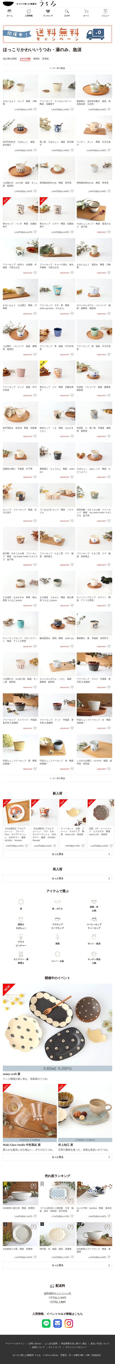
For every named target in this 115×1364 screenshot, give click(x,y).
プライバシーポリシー (75, 1347)
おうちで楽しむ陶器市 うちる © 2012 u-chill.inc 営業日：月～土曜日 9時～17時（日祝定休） (57, 1355)
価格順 (36, 58)
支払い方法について (100, 1343)
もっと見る (57, 854)
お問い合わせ (34, 1343)
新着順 (45, 58)
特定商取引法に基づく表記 (74, 1343)
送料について (38, 1347)
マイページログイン (15, 1343)
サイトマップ (55, 1347)
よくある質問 (51, 1343)
